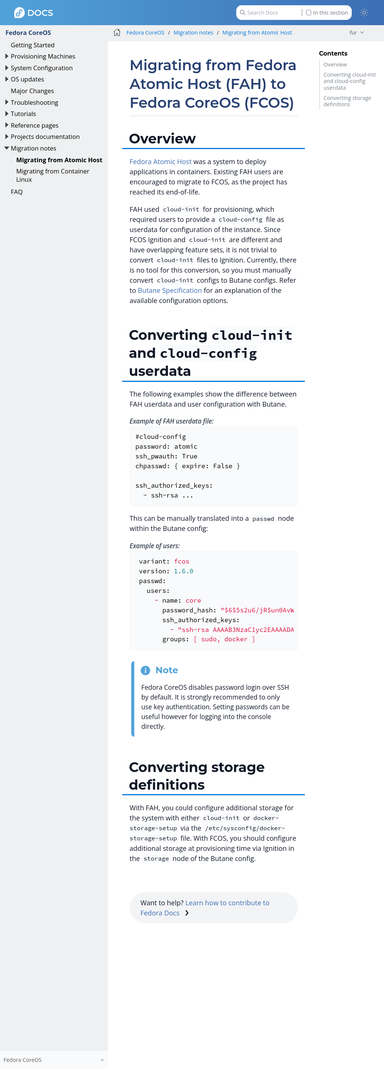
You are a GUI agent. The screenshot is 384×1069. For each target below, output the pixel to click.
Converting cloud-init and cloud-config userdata (350, 81)
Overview (335, 64)
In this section (327, 12)
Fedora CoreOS (28, 32)
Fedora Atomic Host (161, 161)
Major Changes (32, 90)
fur (353, 32)
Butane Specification (170, 290)
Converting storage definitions (347, 101)
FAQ (17, 191)
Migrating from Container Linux (52, 175)
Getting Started (33, 45)
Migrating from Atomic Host (59, 159)
